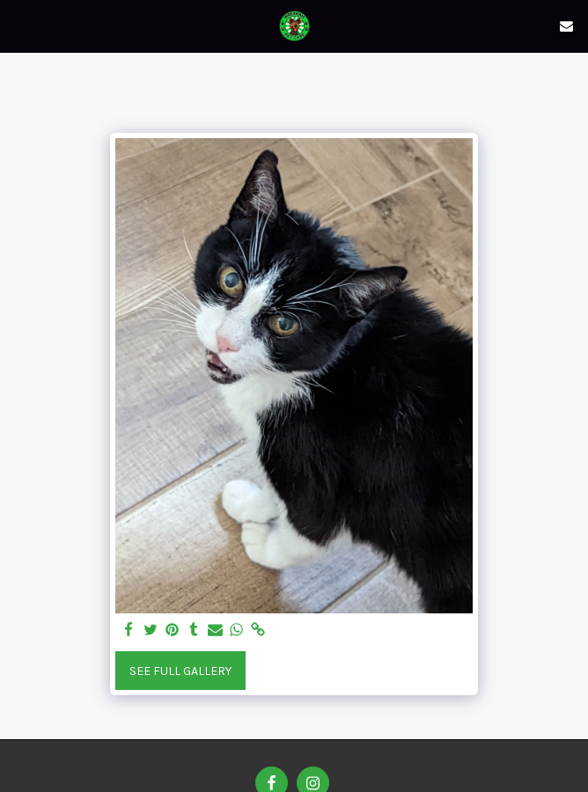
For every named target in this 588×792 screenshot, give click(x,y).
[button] (19, 25)
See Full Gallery (180, 671)
